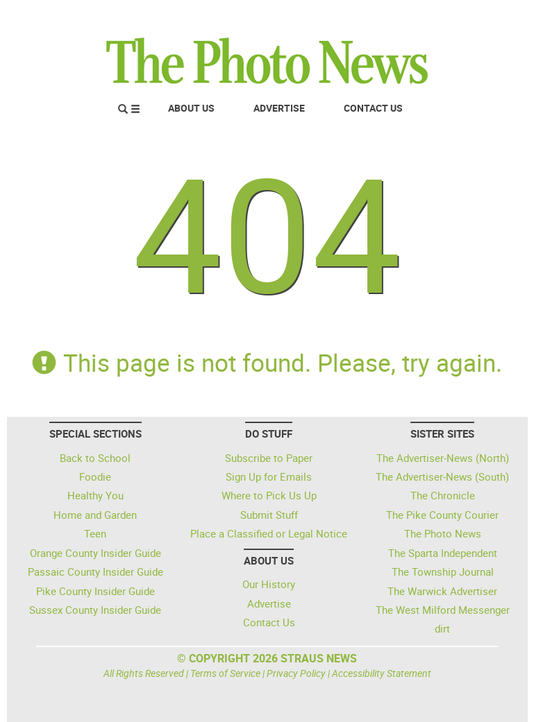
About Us (191, 107)
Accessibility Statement (381, 673)
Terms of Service (225, 673)
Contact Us (373, 107)
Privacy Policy (296, 673)
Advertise (279, 107)
